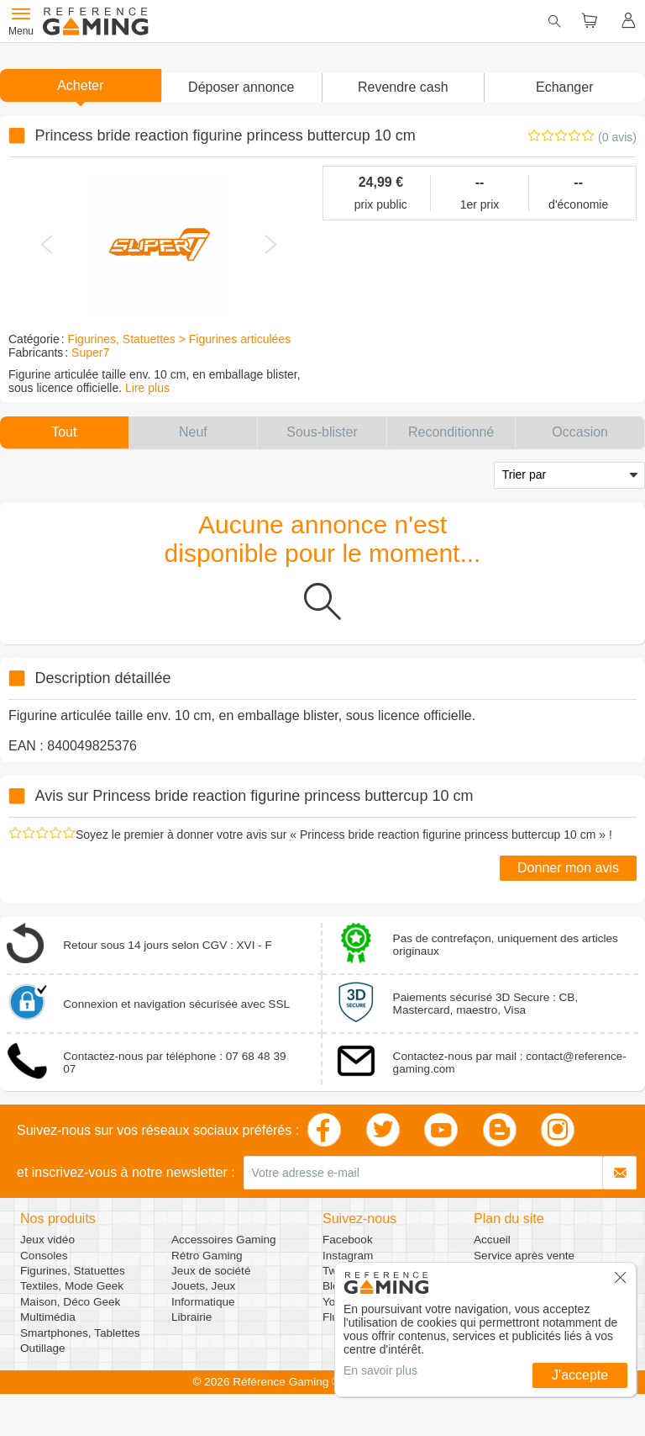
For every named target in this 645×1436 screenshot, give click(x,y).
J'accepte (580, 1375)
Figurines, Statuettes (72, 1270)
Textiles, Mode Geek (71, 1286)
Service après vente (524, 1255)
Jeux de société (210, 1270)
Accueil (492, 1239)
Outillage (43, 1348)
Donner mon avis (568, 868)
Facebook (347, 1239)
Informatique (203, 1302)
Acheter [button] (80, 85)
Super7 (90, 352)
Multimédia (48, 1317)
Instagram (347, 1255)
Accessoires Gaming (223, 1239)
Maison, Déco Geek (70, 1302)
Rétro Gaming (207, 1255)
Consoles (44, 1255)
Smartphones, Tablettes (80, 1333)
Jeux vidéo (47, 1239)
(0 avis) (617, 137)
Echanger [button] (565, 87)
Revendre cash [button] (403, 87)
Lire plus (147, 388)
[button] (241, 87)
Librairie (191, 1317)
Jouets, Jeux (203, 1286)
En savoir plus (380, 1370)
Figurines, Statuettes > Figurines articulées (179, 339)
